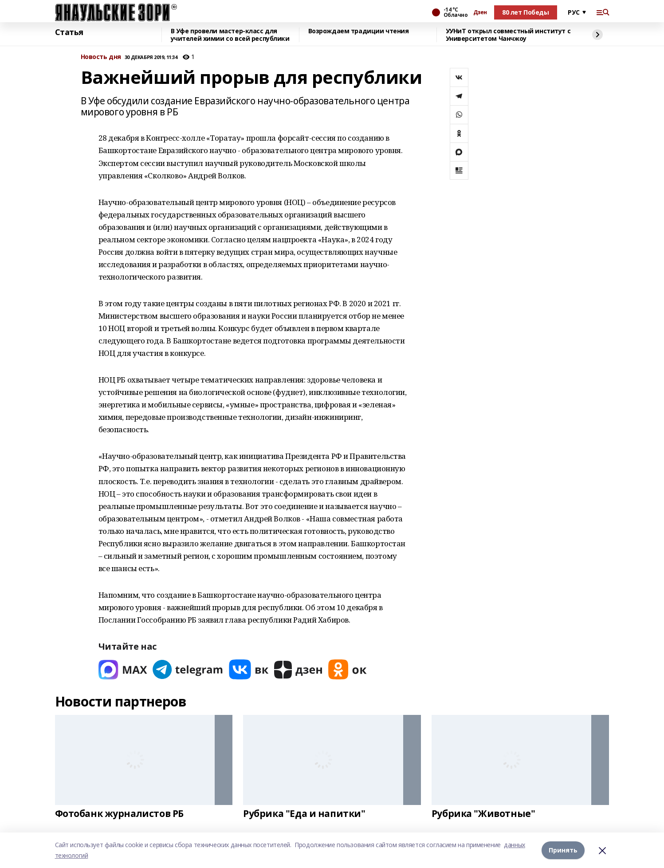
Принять (563, 850)
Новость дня (101, 57)
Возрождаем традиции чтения (358, 31)
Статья (69, 32)
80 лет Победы (525, 12)
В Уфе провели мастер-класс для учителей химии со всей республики (230, 35)
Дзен (480, 12)
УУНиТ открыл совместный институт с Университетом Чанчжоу (508, 35)
